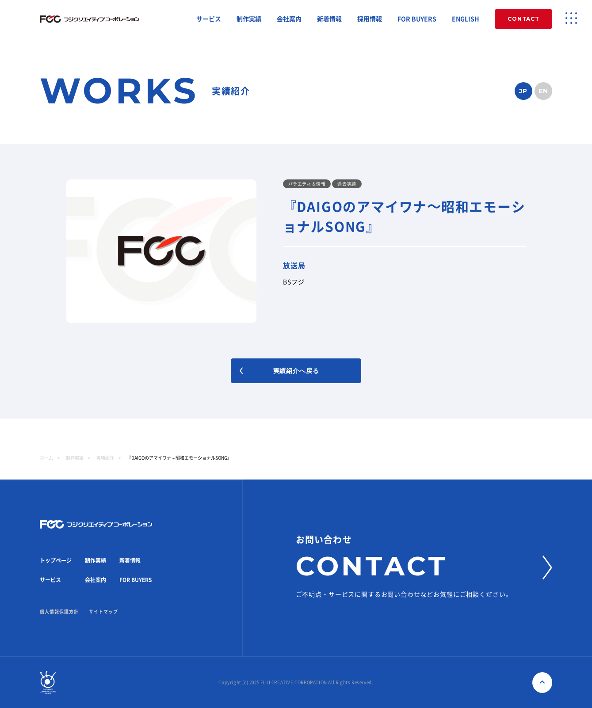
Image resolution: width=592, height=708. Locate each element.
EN (544, 91)
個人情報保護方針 (59, 611)
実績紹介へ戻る (279, 371)
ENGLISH (465, 19)
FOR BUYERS (416, 19)
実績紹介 (105, 458)
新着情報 (329, 19)
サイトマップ (103, 611)
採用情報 (369, 19)
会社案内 (289, 19)
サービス (208, 19)
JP (523, 91)
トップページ (56, 560)
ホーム (46, 458)
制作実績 (249, 19)
